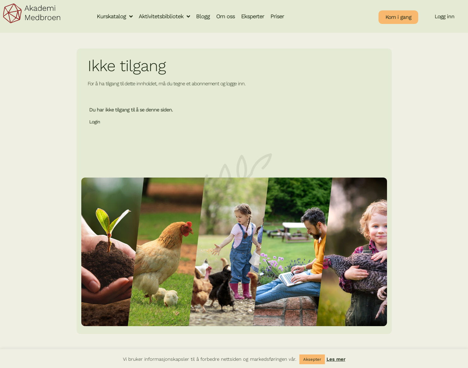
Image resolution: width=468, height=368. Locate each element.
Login (94, 122)
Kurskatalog (114, 16)
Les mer (335, 359)
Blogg (203, 16)
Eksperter (252, 16)
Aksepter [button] (312, 359)
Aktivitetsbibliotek (164, 16)
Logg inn (444, 16)
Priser (277, 16)
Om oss (225, 16)
